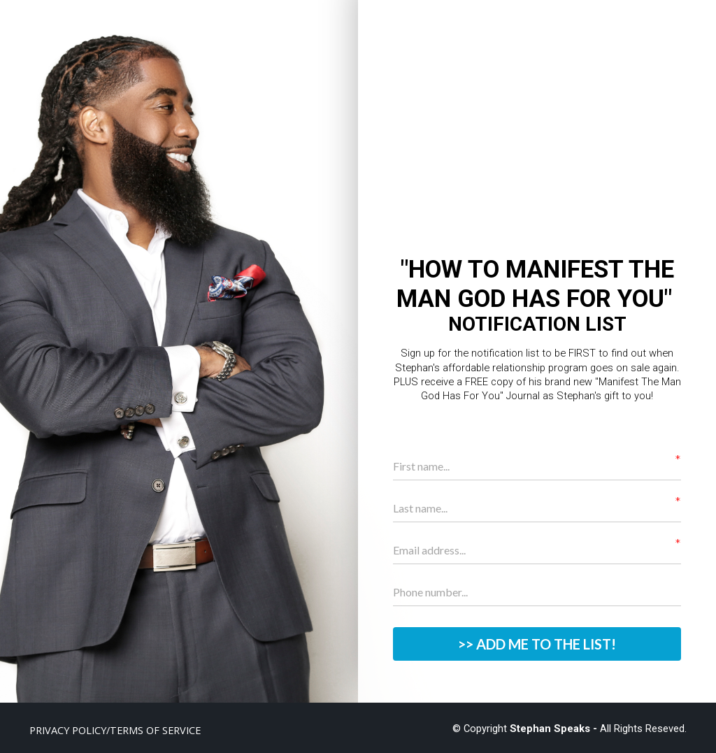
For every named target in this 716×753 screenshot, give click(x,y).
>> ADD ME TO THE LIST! (537, 643)
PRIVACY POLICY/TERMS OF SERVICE (115, 729)
